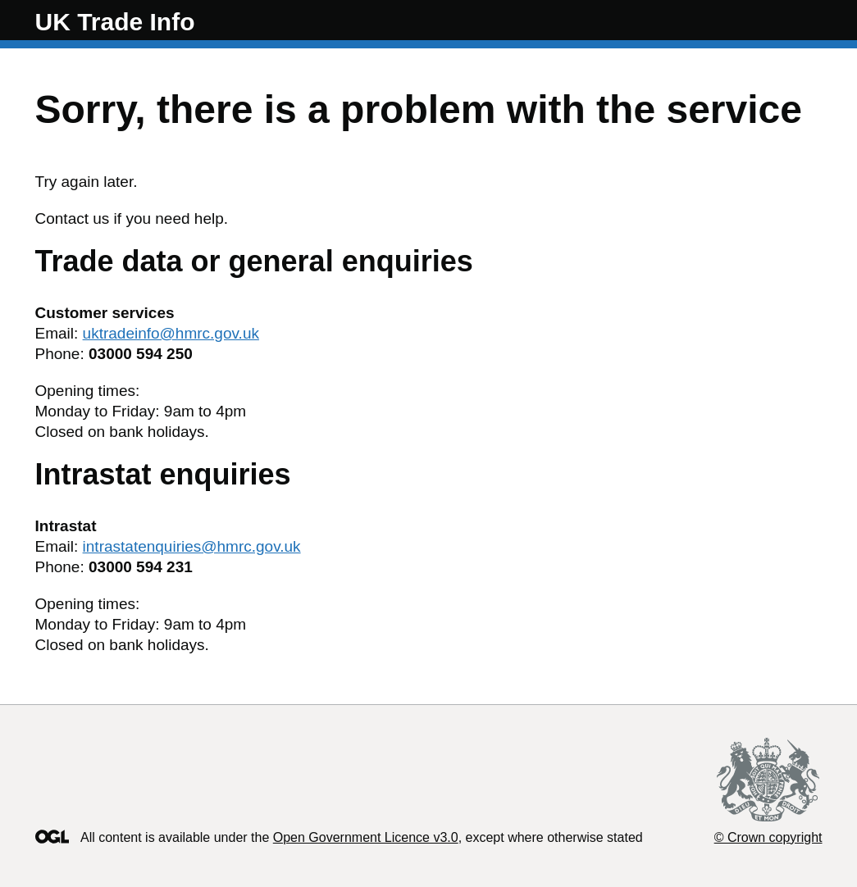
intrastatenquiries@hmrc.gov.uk (192, 546)
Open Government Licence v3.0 (365, 837)
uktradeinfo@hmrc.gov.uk (171, 333)
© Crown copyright (768, 837)
